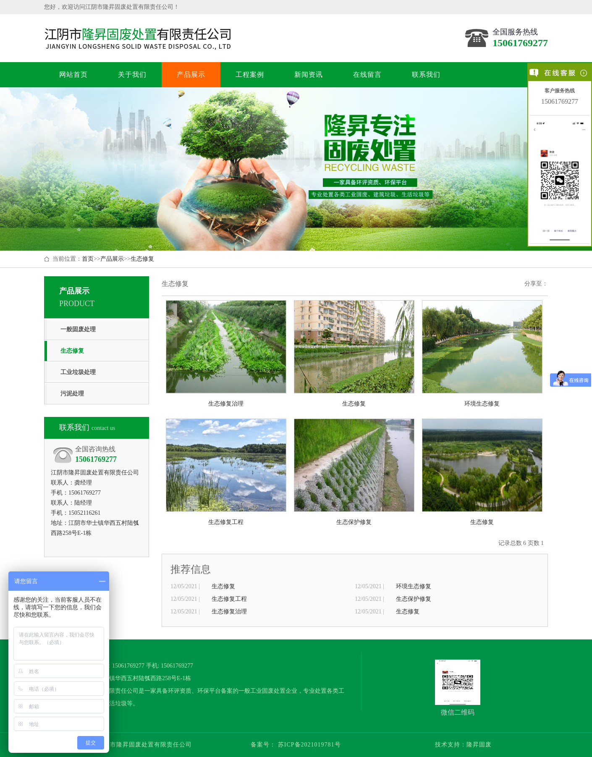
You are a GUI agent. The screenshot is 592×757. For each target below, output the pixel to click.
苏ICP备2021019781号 (308, 744)
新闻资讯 (308, 74)
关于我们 (132, 74)
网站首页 (73, 74)
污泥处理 (72, 393)
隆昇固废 (479, 744)
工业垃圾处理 (78, 372)
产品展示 (191, 74)
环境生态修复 (413, 586)
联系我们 (426, 74)
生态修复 (142, 259)
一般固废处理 (78, 329)
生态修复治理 (229, 611)
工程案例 (250, 74)
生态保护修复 (413, 599)
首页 (88, 259)
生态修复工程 (229, 599)
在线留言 (367, 74)
